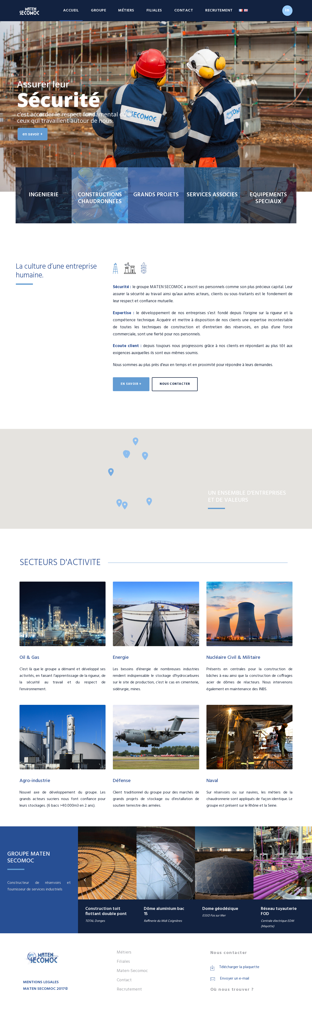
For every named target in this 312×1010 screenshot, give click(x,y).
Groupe (98, 10)
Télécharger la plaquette (239, 967)
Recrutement (219, 10)
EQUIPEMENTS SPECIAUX (268, 198)
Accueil (71, 10)
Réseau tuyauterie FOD (279, 911)
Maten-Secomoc (132, 970)
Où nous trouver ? (232, 989)
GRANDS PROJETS (156, 194)
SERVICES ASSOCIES (212, 194)
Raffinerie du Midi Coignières (163, 921)
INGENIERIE (43, 194)
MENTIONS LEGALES (41, 982)
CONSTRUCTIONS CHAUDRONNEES (100, 198)
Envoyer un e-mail (234, 978)
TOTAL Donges (95, 921)
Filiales (154, 10)
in (287, 10)
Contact (183, 10)
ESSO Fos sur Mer (213, 915)
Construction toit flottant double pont (106, 911)
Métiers (126, 10)
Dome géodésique (220, 908)
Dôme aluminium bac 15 (164, 911)
